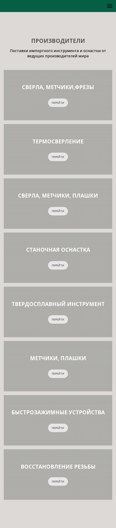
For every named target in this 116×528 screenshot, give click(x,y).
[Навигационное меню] (109, 6)
